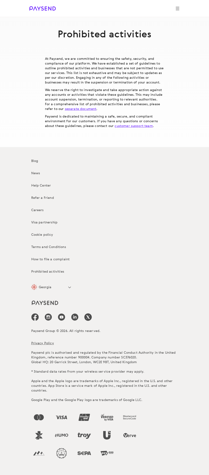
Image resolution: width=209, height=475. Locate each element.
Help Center (41, 185)
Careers (37, 210)
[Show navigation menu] (177, 8)
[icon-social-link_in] (48, 317)
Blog (34, 160)
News (35, 173)
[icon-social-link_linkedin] (75, 317)
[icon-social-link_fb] (35, 317)
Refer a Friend (42, 197)
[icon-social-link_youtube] (61, 317)
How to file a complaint (50, 259)
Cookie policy (42, 234)
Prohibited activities (47, 271)
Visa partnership (44, 222)
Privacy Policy (42, 343)
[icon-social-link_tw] (88, 317)
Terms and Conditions (48, 246)
